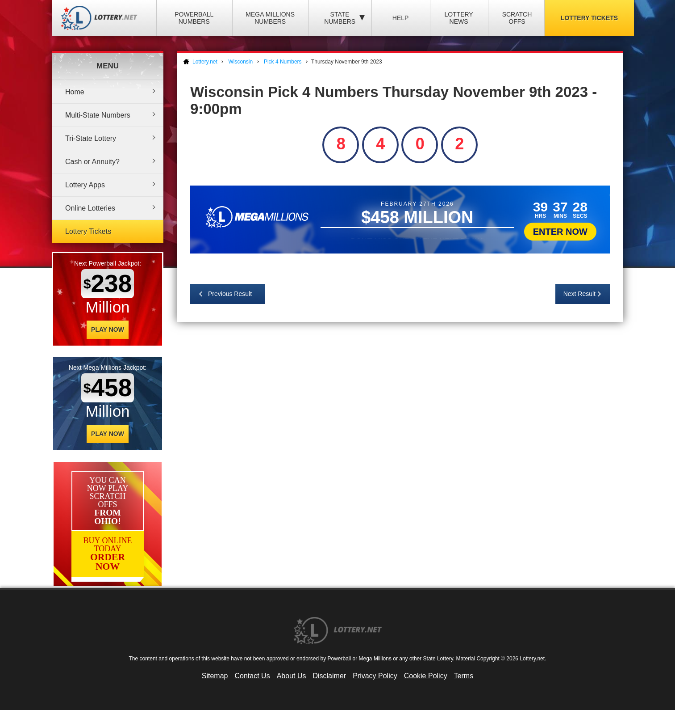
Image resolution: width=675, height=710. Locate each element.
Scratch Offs (517, 18)
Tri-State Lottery (90, 138)
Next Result (579, 293)
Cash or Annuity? (92, 161)
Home (74, 92)
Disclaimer (329, 676)
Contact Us (252, 676)
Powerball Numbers (194, 18)
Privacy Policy (375, 676)
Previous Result (230, 293)
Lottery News (458, 18)
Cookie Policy (425, 676)
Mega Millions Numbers (270, 18)
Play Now (107, 329)
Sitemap (215, 676)
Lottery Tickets (589, 17)
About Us (291, 676)
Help (400, 17)
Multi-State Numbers (97, 115)
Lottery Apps (85, 185)
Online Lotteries (90, 208)
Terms (464, 676)
